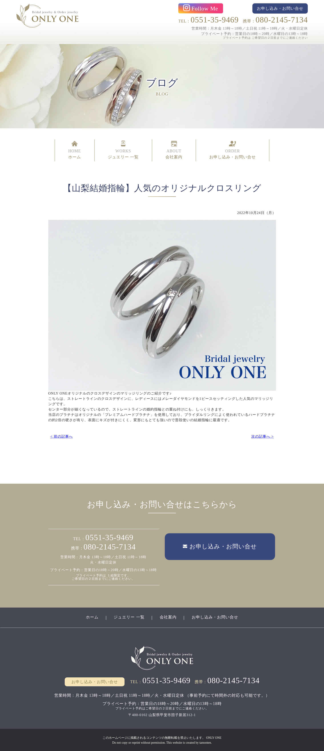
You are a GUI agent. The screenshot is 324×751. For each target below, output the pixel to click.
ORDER (232, 150)
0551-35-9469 (215, 19)
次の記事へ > (262, 435)
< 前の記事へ (61, 435)
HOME (74, 150)
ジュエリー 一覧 (129, 616)
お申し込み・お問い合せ (215, 616)
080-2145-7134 (282, 19)
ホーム (92, 616)
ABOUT (173, 150)
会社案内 (168, 616)
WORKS (123, 150)
